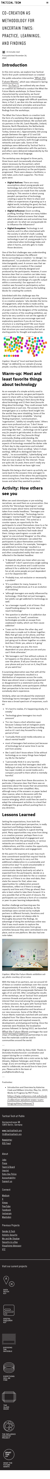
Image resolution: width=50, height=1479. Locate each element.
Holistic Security (9, 1235)
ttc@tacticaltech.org (11, 1134)
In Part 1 (13, 85)
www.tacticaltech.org (12, 1130)
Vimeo (5, 1203)
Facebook (6, 1210)
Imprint (5, 1171)
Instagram (7, 1213)
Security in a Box (10, 1242)
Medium (5, 1196)
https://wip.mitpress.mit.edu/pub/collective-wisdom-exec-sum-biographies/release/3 (27, 1099)
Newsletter (7, 1140)
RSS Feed (6, 1143)
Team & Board (8, 1167)
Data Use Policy (9, 1174)
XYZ (3, 1249)
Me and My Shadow (10, 1238)
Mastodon (6, 1217)
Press (4, 1163)
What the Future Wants (15, 1031)
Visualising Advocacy (11, 1245)
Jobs (4, 1160)
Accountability (8, 1178)
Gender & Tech (8, 1231)
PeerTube (6, 1206)
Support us (7, 1181)
